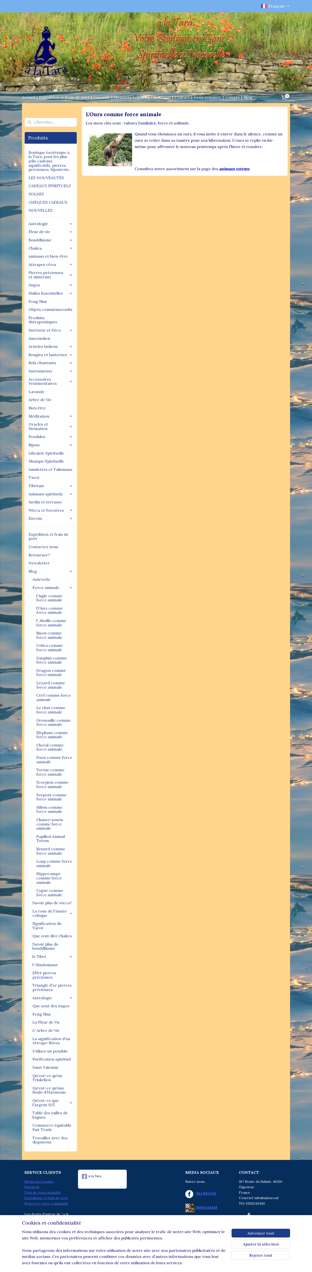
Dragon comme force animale (51, 672)
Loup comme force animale (54, 863)
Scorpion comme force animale (52, 784)
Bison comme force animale (49, 635)
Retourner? (39, 555)
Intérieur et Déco (51, 330)
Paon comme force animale (54, 759)
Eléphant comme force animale (52, 734)
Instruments (51, 370)
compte (232, 97)
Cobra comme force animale (49, 647)
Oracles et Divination (51, 426)
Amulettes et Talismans (50, 469)
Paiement (31, 1187)
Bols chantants (51, 362)
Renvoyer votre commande (46, 1203)
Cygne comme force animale (49, 892)
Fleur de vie (51, 231)
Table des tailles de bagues (50, 1115)
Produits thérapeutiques (43, 320)
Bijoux (51, 444)
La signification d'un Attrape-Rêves (51, 1040)
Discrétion (161, 97)
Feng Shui (38, 301)
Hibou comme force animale (49, 809)
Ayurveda (41, 579)
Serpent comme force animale (51, 797)
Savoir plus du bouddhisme (45, 946)
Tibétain (51, 485)
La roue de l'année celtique (52, 913)
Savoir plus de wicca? (52, 902)
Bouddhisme (51, 239)
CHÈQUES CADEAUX (48, 202)
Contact (182, 97)
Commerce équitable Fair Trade (51, 1127)
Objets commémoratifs (50, 309)
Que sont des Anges (50, 1005)
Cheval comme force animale (50, 747)
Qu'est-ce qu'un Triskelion (47, 1077)
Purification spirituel (51, 1059)
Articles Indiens (51, 346)
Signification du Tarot (46, 925)
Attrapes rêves (51, 264)
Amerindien (39, 338)
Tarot (34, 477)
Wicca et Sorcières (51, 510)
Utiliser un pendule (50, 1051)
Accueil (28, 97)
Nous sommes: (207, 97)
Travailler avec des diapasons (50, 1140)
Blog (248, 97)
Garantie (101, 97)
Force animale (52, 587)
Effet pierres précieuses (44, 975)
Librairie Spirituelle (46, 453)
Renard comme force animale (50, 851)
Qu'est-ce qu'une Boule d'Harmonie (49, 1090)
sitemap (136, 1263)
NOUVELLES (40, 210)
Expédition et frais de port (48, 536)
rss (145, 1263)
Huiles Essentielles (51, 293)
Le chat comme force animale (50, 709)
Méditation (51, 416)
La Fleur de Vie (46, 1022)
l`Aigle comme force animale (49, 598)
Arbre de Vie (40, 399)
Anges (51, 284)
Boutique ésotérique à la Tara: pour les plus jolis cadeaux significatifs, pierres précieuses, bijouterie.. (50, 161)
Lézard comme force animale (50, 685)
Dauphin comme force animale (51, 660)
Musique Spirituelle (46, 461)
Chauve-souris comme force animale (49, 824)
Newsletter (39, 563)
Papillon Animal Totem (50, 838)
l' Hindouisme (45, 964)
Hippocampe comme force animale (49, 878)
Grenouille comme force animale (53, 722)
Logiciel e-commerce (162, 1263)
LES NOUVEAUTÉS (46, 177)
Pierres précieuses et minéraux (51, 274)
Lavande (36, 391)
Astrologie (51, 223)
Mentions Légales (130, 97)
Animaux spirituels (51, 493)
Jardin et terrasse (45, 502)
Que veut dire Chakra (52, 935)
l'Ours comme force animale (49, 610)
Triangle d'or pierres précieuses (52, 987)
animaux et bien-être (48, 256)
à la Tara (91, 1176)
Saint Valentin (45, 1067)
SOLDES (36, 194)
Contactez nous (43, 546)
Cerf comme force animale (53, 697)
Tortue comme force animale (50, 772)
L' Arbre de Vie (45, 1030)
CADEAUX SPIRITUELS (50, 185)
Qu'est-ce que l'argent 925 (52, 1102)
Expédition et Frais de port (64, 97)
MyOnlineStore (203, 1263)
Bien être (37, 407)
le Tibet (52, 956)
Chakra (51, 248)
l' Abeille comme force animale (51, 622)
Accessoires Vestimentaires (51, 381)
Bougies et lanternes (51, 354)
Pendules (51, 436)
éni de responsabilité (44, 1192)
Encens (51, 518)
